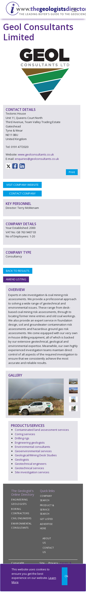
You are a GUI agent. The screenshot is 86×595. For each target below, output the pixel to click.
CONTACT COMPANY (22, 193)
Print (72, 172)
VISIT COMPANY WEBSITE (22, 185)
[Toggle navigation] (74, 9)
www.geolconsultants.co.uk (36, 154)
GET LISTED (46, 519)
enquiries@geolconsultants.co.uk (37, 159)
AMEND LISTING (16, 279)
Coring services (25, 434)
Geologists (22, 459)
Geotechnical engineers (30, 464)
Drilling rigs (22, 438)
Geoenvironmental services (33, 451)
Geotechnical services (29, 468)
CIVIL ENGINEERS (21, 518)
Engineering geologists (30, 443)
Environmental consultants (32, 447)
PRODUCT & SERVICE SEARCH (47, 509)
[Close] (64, 576)
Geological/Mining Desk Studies (36, 455)
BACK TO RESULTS (17, 271)
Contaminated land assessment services (42, 430)
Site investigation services (32, 472)
